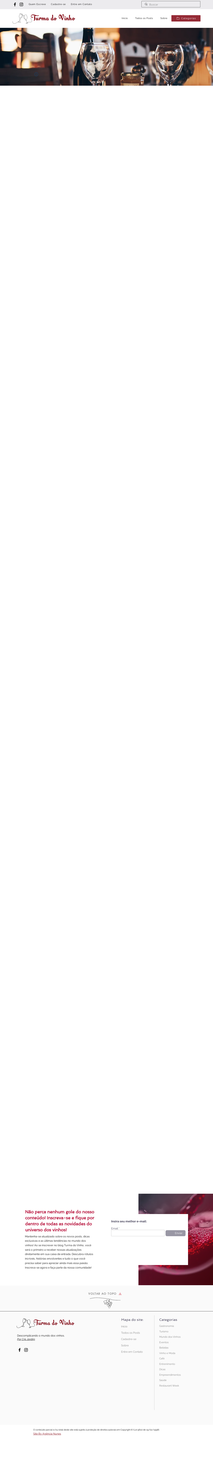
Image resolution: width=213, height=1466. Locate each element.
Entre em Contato (132, 1351)
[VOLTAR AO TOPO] (105, 1293)
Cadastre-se (128, 1339)
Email (114, 1228)
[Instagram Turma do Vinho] (21, 4)
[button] (186, 18)
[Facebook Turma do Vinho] (14, 4)
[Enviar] (176, 1233)
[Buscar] (171, 4)
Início (124, 1326)
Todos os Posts (130, 1332)
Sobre (125, 1345)
